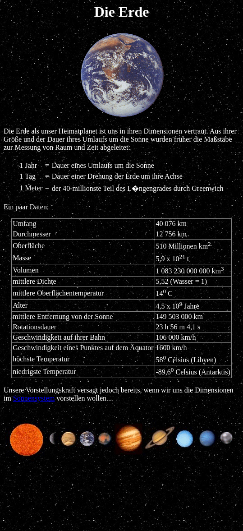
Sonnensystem (34, 398)
